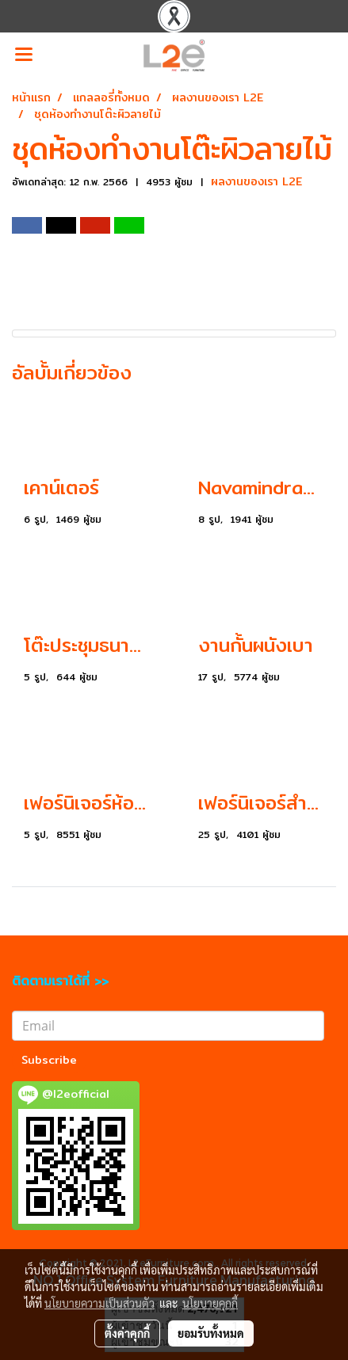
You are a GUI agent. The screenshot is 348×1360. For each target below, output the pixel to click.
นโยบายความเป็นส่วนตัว (99, 1303)
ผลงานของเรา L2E (256, 181)
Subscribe (49, 1060)
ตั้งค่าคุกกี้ (127, 1333)
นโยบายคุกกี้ (210, 1303)
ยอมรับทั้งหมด (211, 1333)
